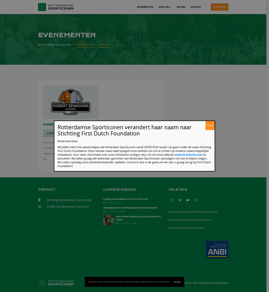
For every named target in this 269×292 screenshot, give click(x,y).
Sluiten (210, 125)
